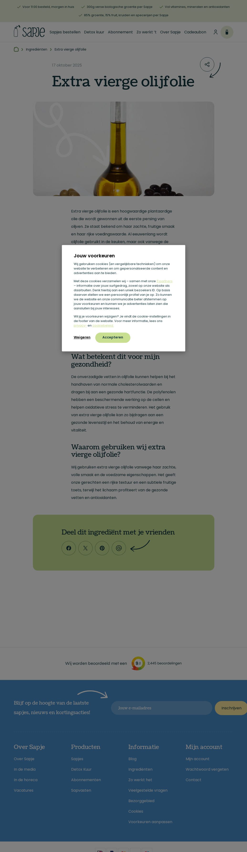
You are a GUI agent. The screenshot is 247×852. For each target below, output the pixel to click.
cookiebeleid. (103, 325)
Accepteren (112, 337)
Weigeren (82, 337)
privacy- (80, 325)
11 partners (165, 281)
